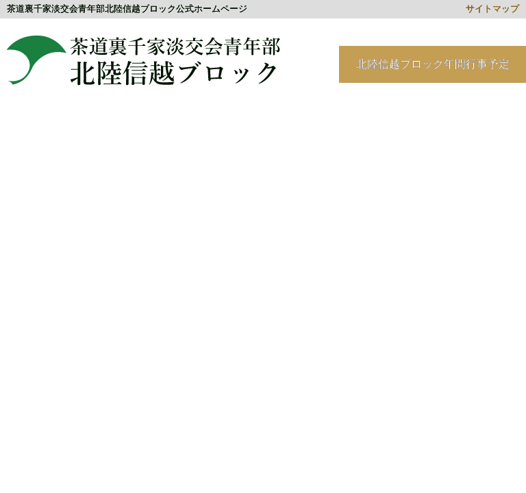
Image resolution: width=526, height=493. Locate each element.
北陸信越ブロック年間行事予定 (433, 64)
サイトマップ (492, 9)
